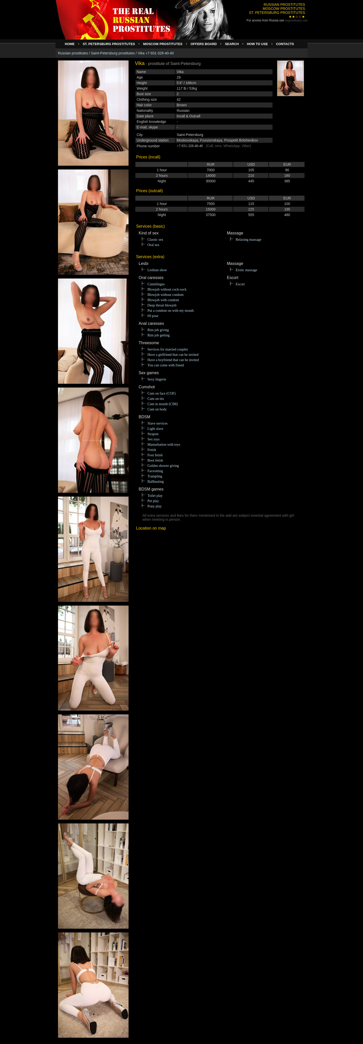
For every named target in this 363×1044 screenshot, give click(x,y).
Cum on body (157, 409)
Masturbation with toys (163, 444)
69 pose (152, 316)
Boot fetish (155, 460)
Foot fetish (155, 455)
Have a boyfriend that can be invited (173, 360)
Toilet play (155, 496)
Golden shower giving (163, 466)
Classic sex (155, 239)
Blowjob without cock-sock (167, 289)
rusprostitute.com (296, 20)
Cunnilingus (156, 284)
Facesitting (155, 471)
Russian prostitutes (73, 53)
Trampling (154, 476)
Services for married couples (167, 349)
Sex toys (153, 439)
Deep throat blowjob (161, 305)
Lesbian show (157, 270)
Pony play (154, 506)
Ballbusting (155, 481)
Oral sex (153, 245)
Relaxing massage (248, 239)
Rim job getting (158, 335)
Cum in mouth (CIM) (162, 404)
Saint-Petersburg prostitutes (113, 53)
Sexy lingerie (156, 379)
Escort (240, 284)
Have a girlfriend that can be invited (172, 355)
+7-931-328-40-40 (190, 146)
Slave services (157, 423)
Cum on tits (155, 399)
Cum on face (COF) (161, 393)
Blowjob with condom (163, 300)
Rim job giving (158, 330)
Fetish (151, 450)
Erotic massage (246, 270)
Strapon (153, 434)
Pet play (153, 501)
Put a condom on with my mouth (170, 310)
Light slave (155, 429)
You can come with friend (165, 365)
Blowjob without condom (165, 295)
